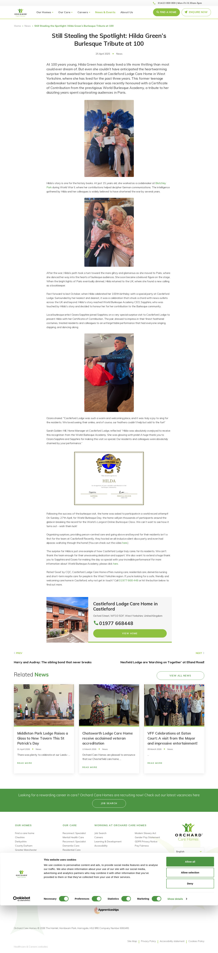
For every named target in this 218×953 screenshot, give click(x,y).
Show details (175, 946)
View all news (180, 675)
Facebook (177, 888)
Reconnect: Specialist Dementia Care (74, 843)
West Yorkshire (23, 874)
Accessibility (100, 845)
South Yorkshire (23, 866)
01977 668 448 (128, 580)
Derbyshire (21, 841)
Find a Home (168, 12)
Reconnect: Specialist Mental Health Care (74, 835)
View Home (130, 633)
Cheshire (20, 837)
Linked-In (183, 888)
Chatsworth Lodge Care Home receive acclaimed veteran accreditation (107, 738)
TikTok (195, 888)
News (28, 25)
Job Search (100, 833)
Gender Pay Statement (147, 837)
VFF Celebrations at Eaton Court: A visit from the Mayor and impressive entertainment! (172, 738)
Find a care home (24, 833)
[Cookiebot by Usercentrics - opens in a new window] (21, 946)
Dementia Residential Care (77, 854)
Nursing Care (70, 858)
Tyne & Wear (22, 870)
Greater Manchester (26, 849)
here (124, 542)
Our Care (64, 12)
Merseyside (21, 862)
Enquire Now (198, 12)
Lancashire (21, 854)
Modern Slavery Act (145, 833)
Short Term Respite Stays (77, 866)
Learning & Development (107, 841)
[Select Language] (189, 852)
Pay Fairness (142, 845)
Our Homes (43, 12)
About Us (126, 12)
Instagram (201, 888)
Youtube (189, 888)
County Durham (23, 845)
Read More (24, 763)
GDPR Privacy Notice (146, 841)
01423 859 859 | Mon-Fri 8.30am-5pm (180, 3)
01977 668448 (116, 623)
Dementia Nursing (72, 862)
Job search (109, 803)
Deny (190, 931)
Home (17, 25)
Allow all (190, 909)
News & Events (105, 12)
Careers (83, 12)
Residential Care (72, 849)
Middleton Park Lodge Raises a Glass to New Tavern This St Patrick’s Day (42, 738)
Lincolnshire (21, 858)
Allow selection (190, 920)
